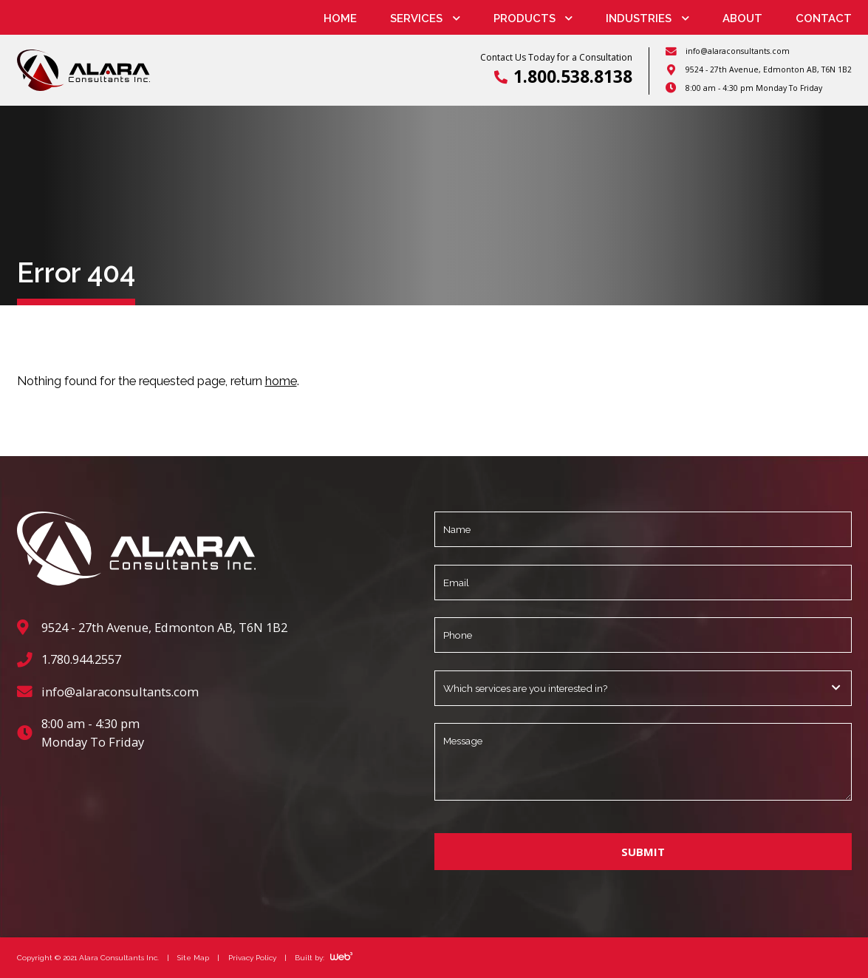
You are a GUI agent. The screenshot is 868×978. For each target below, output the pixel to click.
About (742, 18)
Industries (638, 18)
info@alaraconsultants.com (738, 51)
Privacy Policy (252, 956)
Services (416, 18)
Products (524, 18)
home (281, 380)
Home (340, 18)
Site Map (193, 956)
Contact (824, 18)
